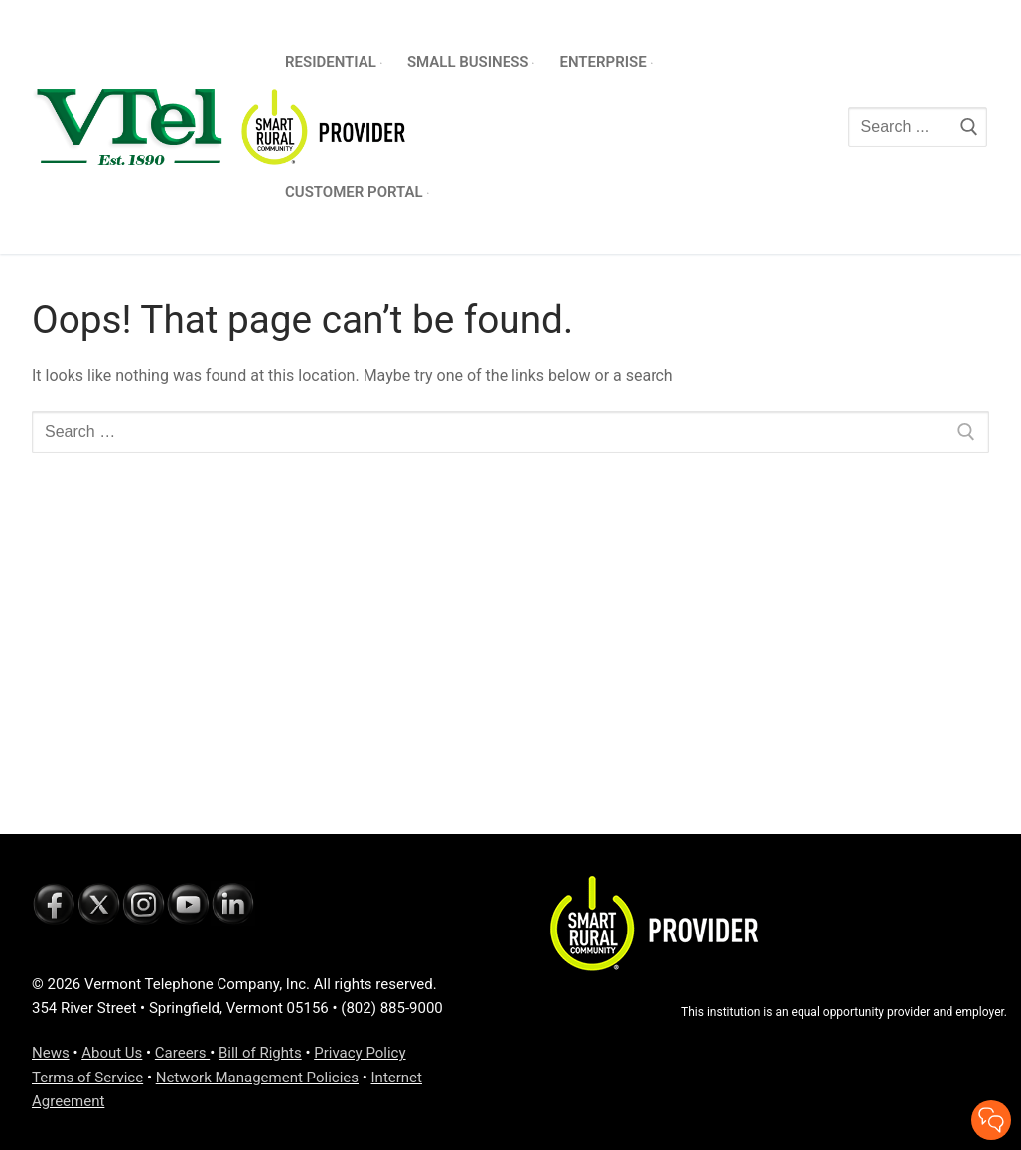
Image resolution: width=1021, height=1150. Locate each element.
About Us (111, 1053)
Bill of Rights (260, 1053)
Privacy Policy (359, 1053)
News (51, 1053)
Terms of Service (87, 1077)
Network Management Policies (257, 1077)
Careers (182, 1053)
